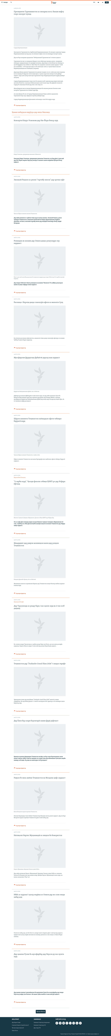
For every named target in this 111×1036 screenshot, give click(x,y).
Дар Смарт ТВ (37, 1027)
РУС (94, 2)
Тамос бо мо (15, 1030)
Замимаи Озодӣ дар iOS (40, 1025)
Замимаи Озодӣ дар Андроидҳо (42, 1022)
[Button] (20, 105)
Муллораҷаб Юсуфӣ (19, 602)
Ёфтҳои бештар (41, 1011)
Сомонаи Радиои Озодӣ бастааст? (20, 1025)
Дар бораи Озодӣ (16, 1022)
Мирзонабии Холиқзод (19, 477)
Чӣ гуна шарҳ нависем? (18, 1027)
